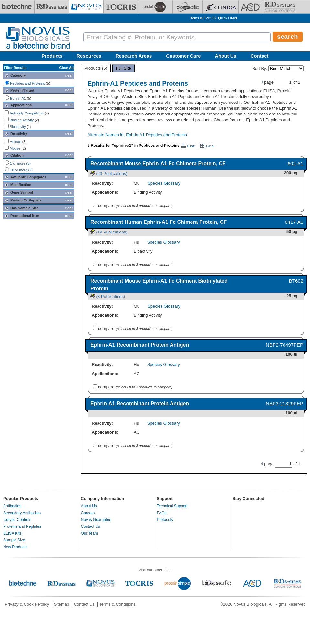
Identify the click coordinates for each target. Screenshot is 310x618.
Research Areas (134, 56)
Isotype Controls (17, 519)
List (188, 146)
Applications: (105, 192)
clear (69, 75)
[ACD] (250, 7)
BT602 (296, 281)
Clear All (66, 68)
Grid (207, 146)
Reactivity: (102, 183)
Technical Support (172, 506)
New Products (15, 547)
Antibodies (12, 506)
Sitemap (61, 604)
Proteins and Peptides (22, 526)
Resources (89, 56)
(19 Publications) (108, 232)
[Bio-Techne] (17, 7)
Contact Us (90, 526)
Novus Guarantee (96, 519)
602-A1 (295, 163)
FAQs (162, 513)
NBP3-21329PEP (284, 403)
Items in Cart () (203, 18)
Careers (88, 513)
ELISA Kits (12, 533)
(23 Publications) (108, 173)
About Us (225, 56)
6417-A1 (294, 222)
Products (52, 56)
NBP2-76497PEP (284, 345)
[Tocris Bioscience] (121, 7)
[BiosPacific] (187, 7)
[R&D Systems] (51, 7)
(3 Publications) (107, 296)
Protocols (165, 519)
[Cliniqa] (220, 7)
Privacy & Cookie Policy (27, 604)
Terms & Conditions (117, 604)
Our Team (89, 533)
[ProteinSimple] (155, 7)
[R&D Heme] (280, 7)
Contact (260, 56)
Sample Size (14, 540)
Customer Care (183, 56)
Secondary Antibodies (22, 513)
